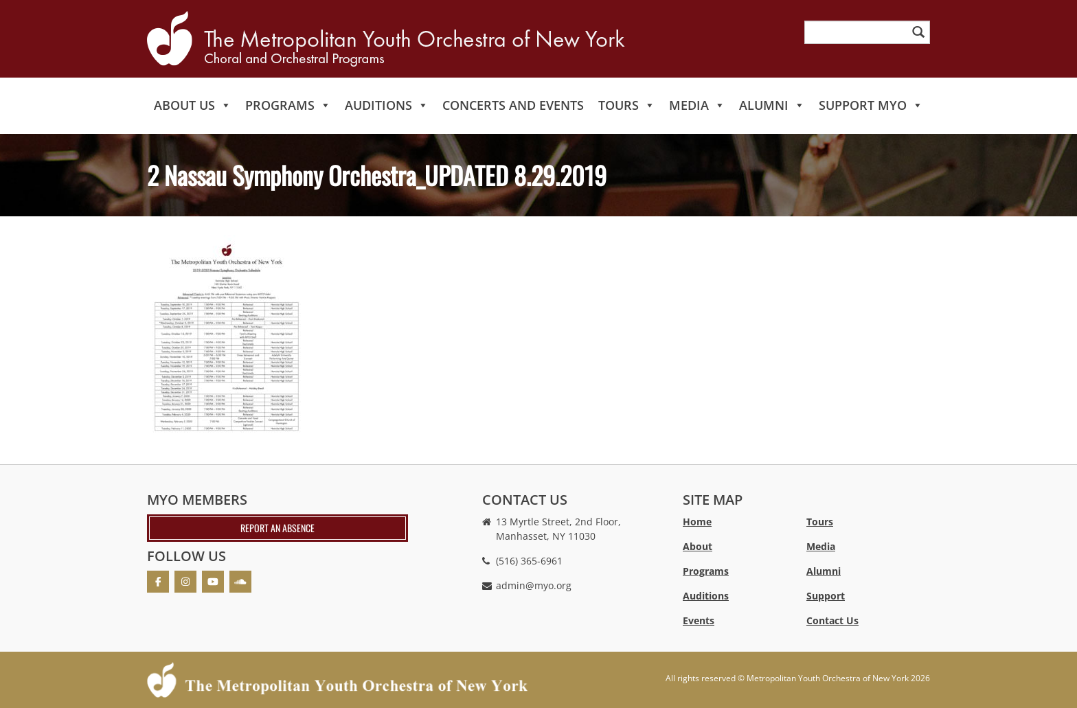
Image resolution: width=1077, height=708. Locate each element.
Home (697, 521)
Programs (288, 105)
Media (697, 105)
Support (825, 595)
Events (698, 620)
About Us (192, 105)
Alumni (772, 105)
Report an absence (277, 528)
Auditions (387, 105)
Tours (626, 105)
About (697, 546)
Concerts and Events (513, 105)
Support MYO (871, 105)
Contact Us (832, 620)
